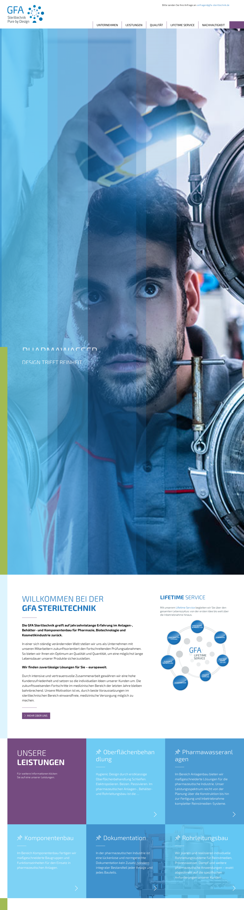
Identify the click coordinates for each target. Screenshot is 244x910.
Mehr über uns (35, 715)
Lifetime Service (183, 25)
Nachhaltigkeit (213, 25)
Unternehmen (107, 25)
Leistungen (134, 25)
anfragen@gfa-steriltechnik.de (213, 5)
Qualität (156, 25)
